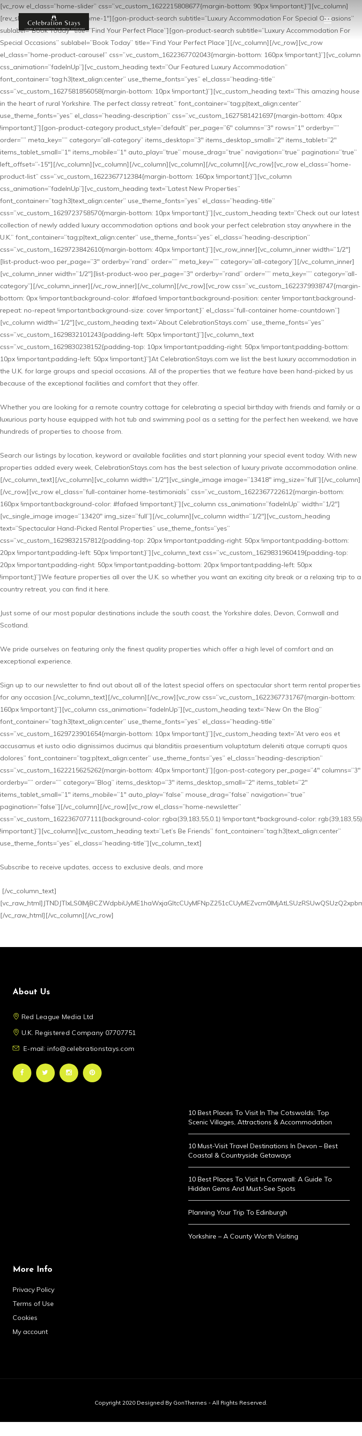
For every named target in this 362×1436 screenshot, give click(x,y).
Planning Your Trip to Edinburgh (237, 1212)
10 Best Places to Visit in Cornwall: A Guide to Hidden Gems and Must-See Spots (260, 1184)
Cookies (25, 1317)
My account (30, 1331)
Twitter (45, 1073)
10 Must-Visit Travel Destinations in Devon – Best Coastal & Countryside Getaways (263, 1150)
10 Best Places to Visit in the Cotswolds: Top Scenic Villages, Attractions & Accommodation (260, 1117)
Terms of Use (33, 1303)
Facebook (22, 1073)
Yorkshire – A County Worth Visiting (243, 1236)
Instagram (68, 1073)
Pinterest (92, 1073)
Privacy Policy (33, 1289)
